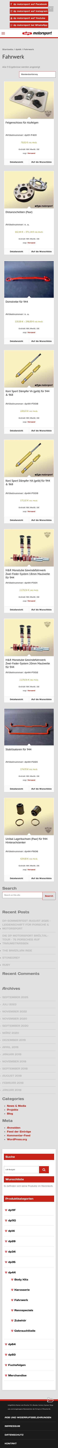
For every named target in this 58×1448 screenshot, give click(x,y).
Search (49, 896)
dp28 (11, 1241)
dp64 (12, 1344)
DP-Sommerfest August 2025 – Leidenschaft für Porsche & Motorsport (26, 924)
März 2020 (10, 1032)
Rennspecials (23, 1310)
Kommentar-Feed (18, 1135)
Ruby (6, 964)
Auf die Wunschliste (41, 162)
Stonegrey (11, 957)
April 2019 (10, 1047)
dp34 (12, 1251)
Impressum (12, 1426)
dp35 (11, 1262)
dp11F (12, 1210)
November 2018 (14, 1061)
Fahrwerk (21, 1300)
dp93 (11, 1354)
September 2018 (15, 1068)
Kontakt (11, 1443)
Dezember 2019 (14, 1040)
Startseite (7, 49)
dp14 (11, 1231)
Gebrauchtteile (24, 1330)
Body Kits (21, 1279)
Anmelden (13, 1127)
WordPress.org (17, 1139)
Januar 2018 (11, 1090)
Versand (31, 153)
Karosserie (22, 1289)
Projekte (12, 1109)
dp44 (12, 1272)
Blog (10, 1113)
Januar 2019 (11, 1054)
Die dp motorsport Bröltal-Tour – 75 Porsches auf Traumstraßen (25, 939)
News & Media (16, 1105)
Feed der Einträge (19, 1131)
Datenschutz (14, 1434)
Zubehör (20, 1320)
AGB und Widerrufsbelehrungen (28, 1417)
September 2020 (15, 1025)
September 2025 (15, 997)
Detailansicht (16, 162)
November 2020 (14, 1018)
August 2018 (12, 1075)
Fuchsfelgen (17, 1365)
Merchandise (17, 1375)
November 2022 (14, 1011)
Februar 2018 (13, 1082)
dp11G (12, 1220)
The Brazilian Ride (17, 950)
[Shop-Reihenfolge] (37, 74)
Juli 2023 (9, 1004)
